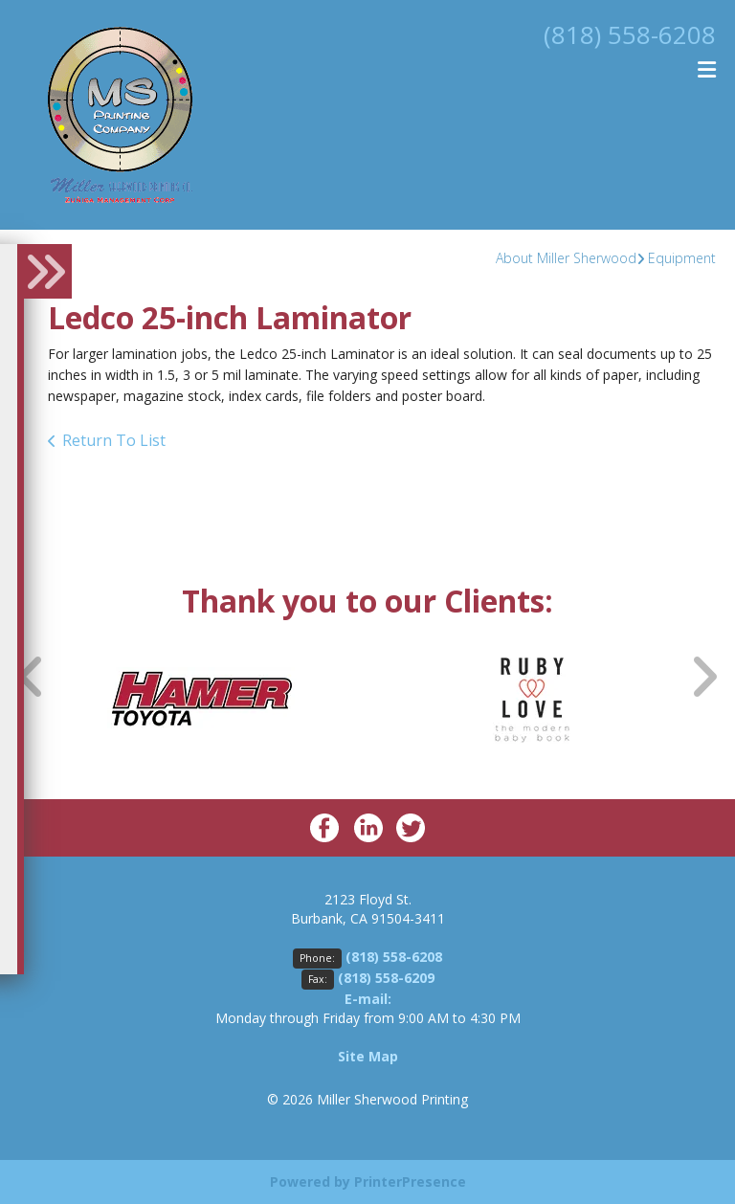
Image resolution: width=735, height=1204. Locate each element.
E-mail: (368, 999)
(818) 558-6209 (386, 978)
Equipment (682, 258)
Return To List (114, 440)
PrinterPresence (410, 1181)
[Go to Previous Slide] (31, 676)
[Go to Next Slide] (703, 676)
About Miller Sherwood (566, 258)
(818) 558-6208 (624, 33)
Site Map (368, 1056)
